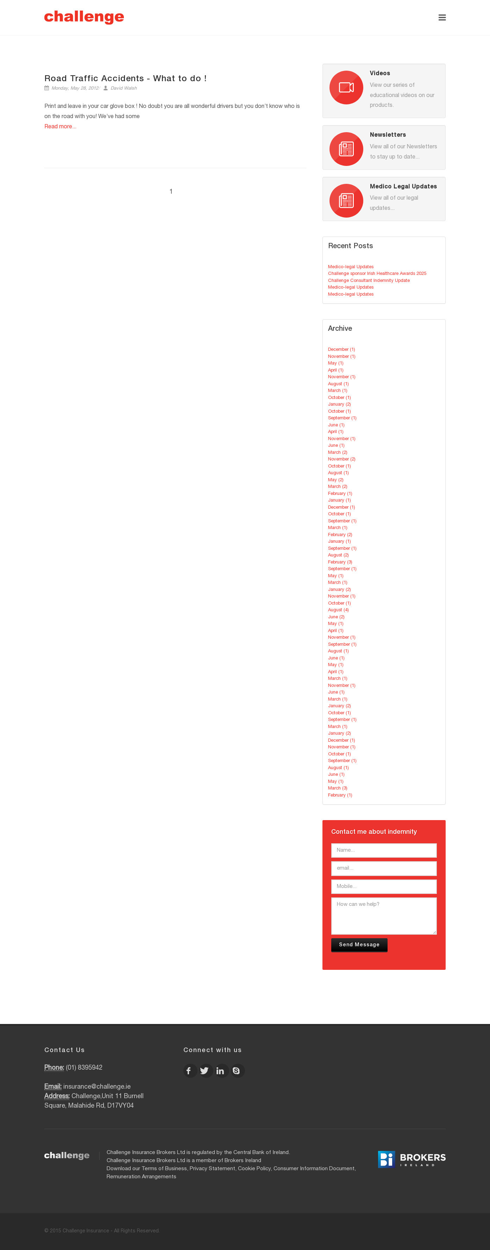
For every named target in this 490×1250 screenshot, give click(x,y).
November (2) (342, 459)
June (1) (336, 425)
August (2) (338, 555)
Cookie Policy (254, 1169)
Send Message (359, 945)
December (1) (341, 350)
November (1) (342, 357)
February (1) (340, 494)
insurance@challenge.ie (97, 1087)
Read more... (60, 127)
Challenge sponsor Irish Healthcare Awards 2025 (377, 274)
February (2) (340, 535)
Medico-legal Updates (350, 267)
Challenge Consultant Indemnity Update (369, 281)
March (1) (337, 391)
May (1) (336, 363)
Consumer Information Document (314, 1169)
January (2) (339, 404)
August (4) (338, 610)
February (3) (340, 562)
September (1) (342, 418)
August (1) (338, 384)
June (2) (336, 617)
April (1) (336, 370)
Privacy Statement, (213, 1169)
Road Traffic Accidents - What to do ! (125, 79)
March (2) (337, 453)
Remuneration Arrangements (141, 1177)
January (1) (339, 500)
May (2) (336, 480)
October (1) (339, 398)
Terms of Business (164, 1169)
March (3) (337, 788)
